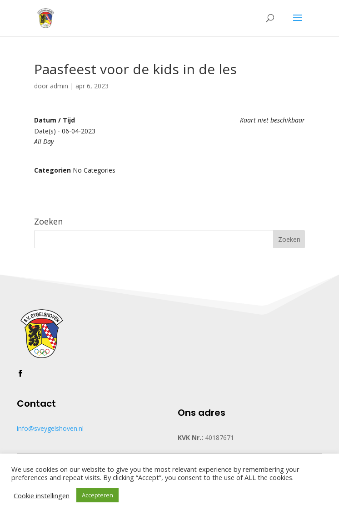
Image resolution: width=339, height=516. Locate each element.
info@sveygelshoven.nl (50, 428)
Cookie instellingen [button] (42, 495)
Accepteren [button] (97, 495)
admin (59, 86)
